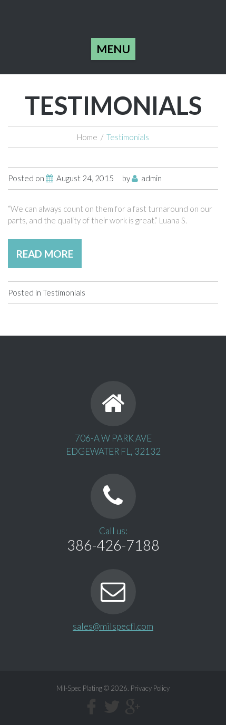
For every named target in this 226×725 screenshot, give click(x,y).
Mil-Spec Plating (79, 688)
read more (44, 254)
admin (151, 178)
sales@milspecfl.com (113, 626)
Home (87, 137)
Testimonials (64, 292)
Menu (113, 48)
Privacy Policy (150, 688)
